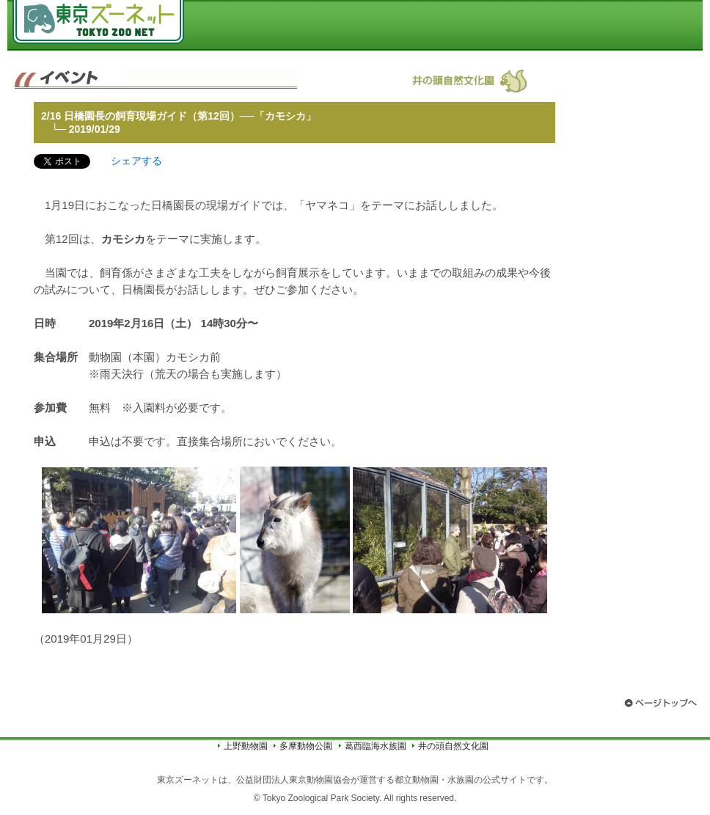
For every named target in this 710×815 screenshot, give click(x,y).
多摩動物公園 (305, 746)
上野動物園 (246, 746)
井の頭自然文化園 (453, 746)
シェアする (136, 161)
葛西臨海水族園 (375, 746)
